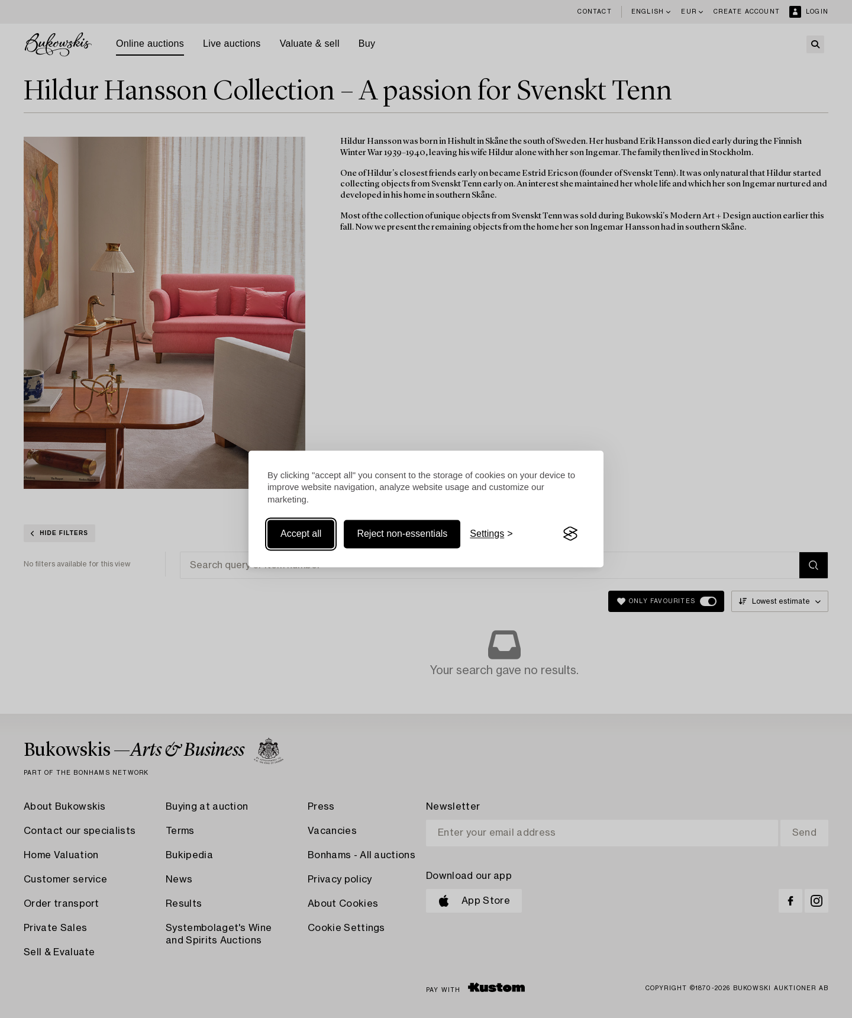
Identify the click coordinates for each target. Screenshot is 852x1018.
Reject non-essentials (402, 534)
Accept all (300, 534)
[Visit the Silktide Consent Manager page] (570, 534)
